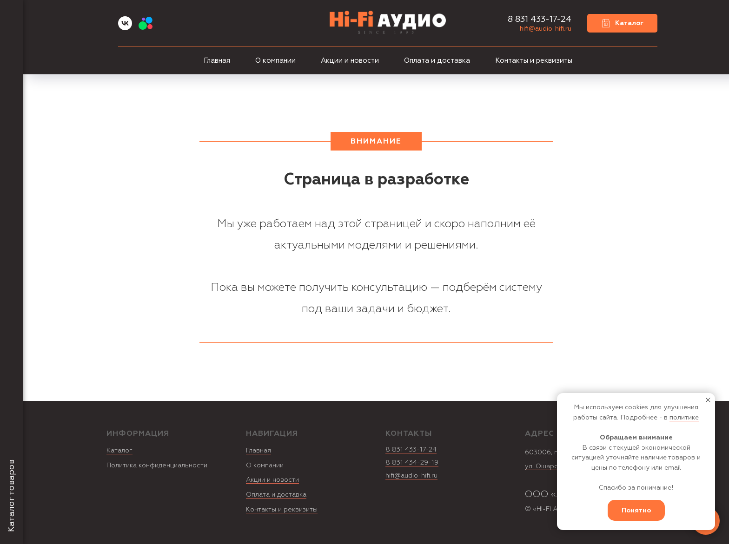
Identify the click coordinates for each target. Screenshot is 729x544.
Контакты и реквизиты (533, 60)
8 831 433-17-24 (411, 449)
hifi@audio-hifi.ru (545, 29)
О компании (275, 60)
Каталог (119, 450)
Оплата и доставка (437, 60)
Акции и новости (350, 60)
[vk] (125, 28)
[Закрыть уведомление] (708, 400)
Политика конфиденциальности (156, 465)
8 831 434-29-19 (411, 462)
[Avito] (145, 28)
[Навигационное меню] (11, 14)
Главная (217, 60)
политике (684, 417)
